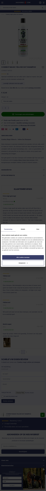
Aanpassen (23, 263)
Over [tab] (37, 229)
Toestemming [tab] (8, 229)
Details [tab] (23, 229)
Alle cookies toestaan (23, 257)
